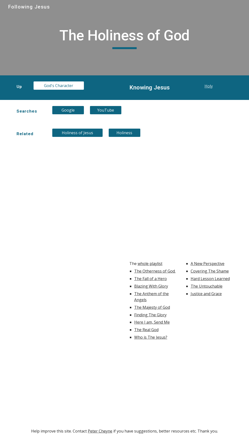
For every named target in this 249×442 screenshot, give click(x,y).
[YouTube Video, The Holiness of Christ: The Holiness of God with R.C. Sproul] (152, 232)
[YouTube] (105, 110)
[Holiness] (124, 132)
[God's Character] (59, 85)
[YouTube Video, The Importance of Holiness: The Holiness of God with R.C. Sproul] (68, 181)
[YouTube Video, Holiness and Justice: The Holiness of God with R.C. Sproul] (209, 165)
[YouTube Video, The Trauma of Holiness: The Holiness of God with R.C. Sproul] (152, 165)
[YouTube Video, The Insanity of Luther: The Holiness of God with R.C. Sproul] (152, 199)
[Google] (68, 110)
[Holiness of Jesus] (77, 132)
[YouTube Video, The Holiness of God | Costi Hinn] (181, 384)
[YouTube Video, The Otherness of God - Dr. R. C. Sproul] (68, 295)
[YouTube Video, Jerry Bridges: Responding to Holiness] (68, 384)
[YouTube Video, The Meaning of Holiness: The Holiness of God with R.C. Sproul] (209, 199)
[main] (124, 37)
